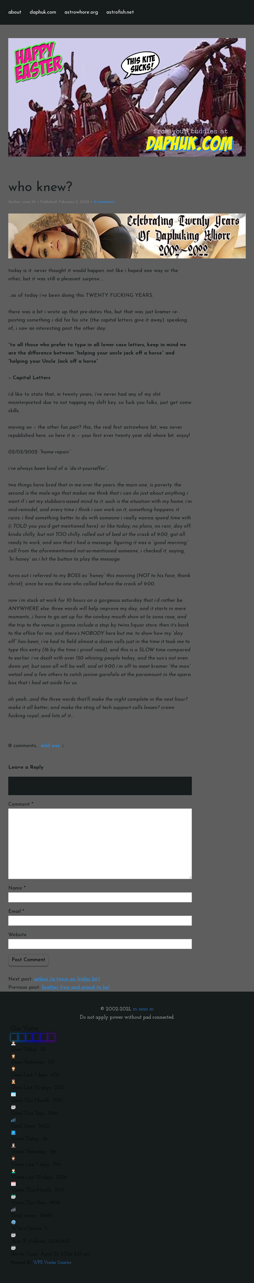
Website (17, 935)
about (14, 12)
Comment (20, 804)
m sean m (143, 1009)
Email (16, 911)
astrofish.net (120, 12)
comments (104, 202)
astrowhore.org (81, 12)
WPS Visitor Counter (52, 1263)
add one (50, 746)
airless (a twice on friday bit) (67, 979)
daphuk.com (43, 12)
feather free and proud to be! (76, 987)
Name (17, 888)
